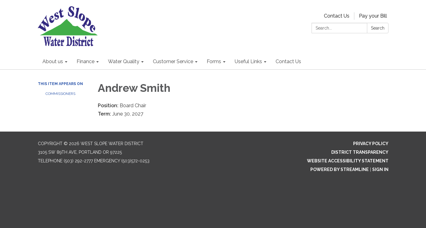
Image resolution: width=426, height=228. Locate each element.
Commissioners (60, 94)
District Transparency (359, 152)
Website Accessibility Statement (347, 160)
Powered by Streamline (339, 169)
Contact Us (336, 16)
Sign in (380, 169)
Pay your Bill (373, 16)
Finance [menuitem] (85, 61)
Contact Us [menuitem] (288, 61)
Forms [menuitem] (214, 61)
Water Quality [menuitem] (123, 61)
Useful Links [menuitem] (248, 61)
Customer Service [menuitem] (173, 61)
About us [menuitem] (52, 61)
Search (377, 28)
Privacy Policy (370, 143)
